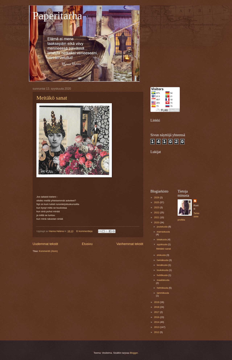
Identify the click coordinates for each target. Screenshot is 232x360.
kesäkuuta (162, 265)
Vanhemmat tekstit (129, 244)
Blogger (134, 352)
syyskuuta (162, 244)
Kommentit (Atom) (48, 251)
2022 (157, 212)
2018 (157, 307)
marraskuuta (163, 231)
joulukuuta (162, 226)
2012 (157, 332)
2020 (157, 222)
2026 (157, 197)
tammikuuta (163, 293)
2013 (157, 327)
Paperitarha (57, 16)
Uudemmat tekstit (45, 244)
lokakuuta (162, 239)
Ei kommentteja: (85, 231)
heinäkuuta (163, 260)
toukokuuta (163, 270)
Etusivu (87, 244)
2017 (157, 312)
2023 (157, 207)
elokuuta (161, 255)
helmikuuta (163, 287)
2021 (157, 217)
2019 (157, 302)
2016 (157, 317)
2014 (157, 322)
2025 (157, 202)
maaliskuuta (163, 280)
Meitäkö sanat (51, 98)
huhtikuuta (162, 275)
